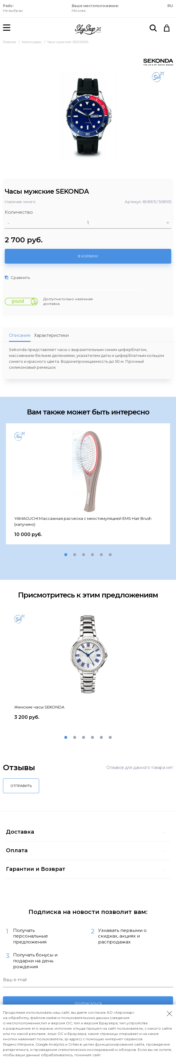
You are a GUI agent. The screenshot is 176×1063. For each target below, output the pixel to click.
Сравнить (17, 277)
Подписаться (88, 1004)
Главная (10, 42)
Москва (95, 8)
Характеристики (51, 335)
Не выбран (13, 8)
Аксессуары (32, 42)
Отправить (21, 786)
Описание (20, 335)
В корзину (88, 256)
